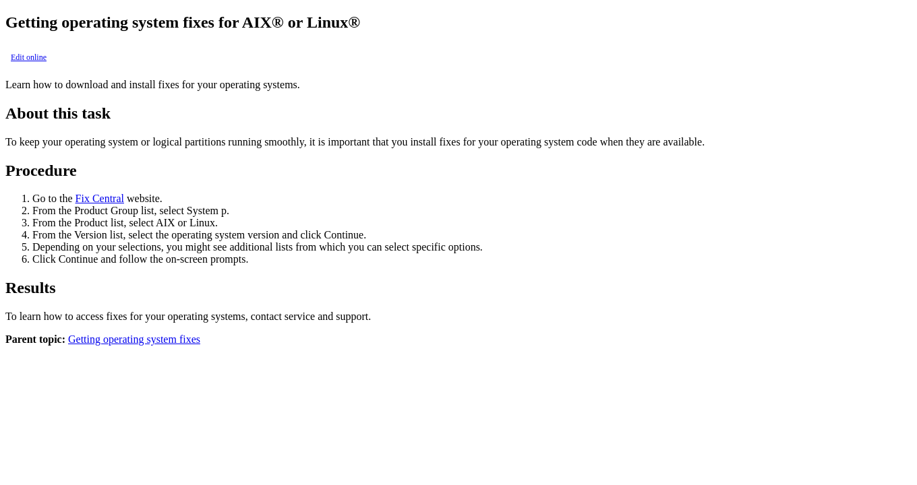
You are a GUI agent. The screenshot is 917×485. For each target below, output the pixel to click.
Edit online (29, 57)
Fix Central (100, 198)
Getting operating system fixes (134, 339)
